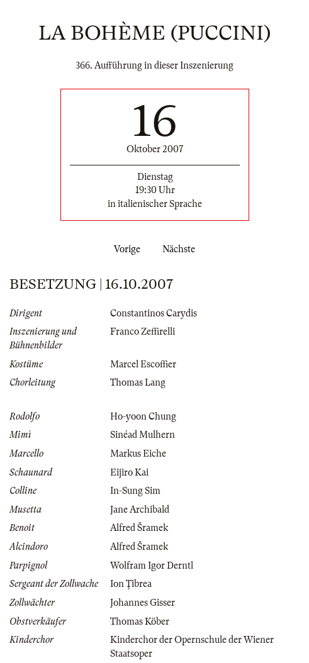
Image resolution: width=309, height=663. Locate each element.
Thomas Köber (139, 621)
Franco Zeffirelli (142, 331)
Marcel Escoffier (143, 364)
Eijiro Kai (129, 472)
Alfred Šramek (139, 528)
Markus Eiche (138, 453)
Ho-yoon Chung (143, 416)
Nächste (181, 249)
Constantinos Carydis (153, 313)
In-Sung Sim (135, 491)
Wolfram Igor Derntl (151, 565)
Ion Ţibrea (131, 584)
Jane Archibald (139, 509)
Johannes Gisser (142, 603)
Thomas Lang (138, 382)
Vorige (124, 249)
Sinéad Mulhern (142, 435)
